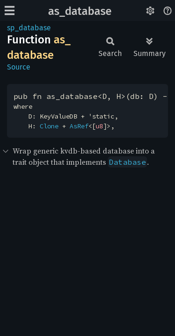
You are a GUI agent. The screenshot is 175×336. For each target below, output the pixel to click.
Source (18, 67)
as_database (80, 11)
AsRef (79, 126)
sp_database (29, 27)
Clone (49, 126)
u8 (99, 126)
